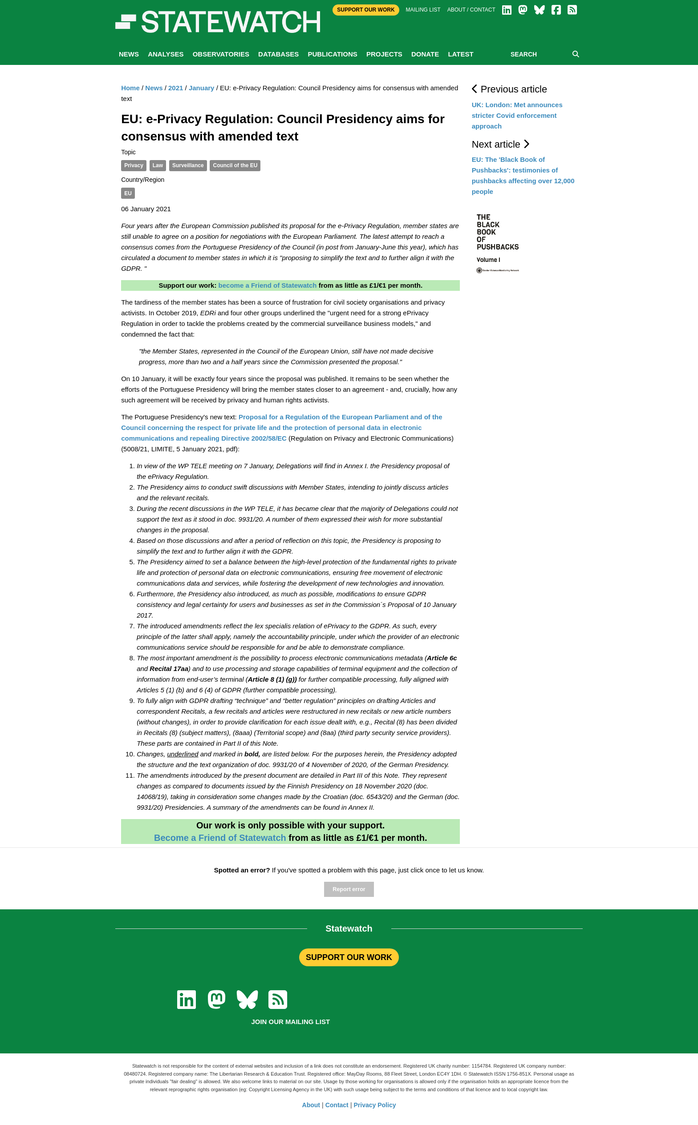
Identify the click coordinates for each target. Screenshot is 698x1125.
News (129, 54)
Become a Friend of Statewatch (220, 838)
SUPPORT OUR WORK (349, 957)
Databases (278, 54)
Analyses (165, 54)
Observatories (221, 54)
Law (158, 165)
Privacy (133, 165)
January (202, 88)
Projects (384, 54)
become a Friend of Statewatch (268, 285)
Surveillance (188, 165)
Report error (349, 889)
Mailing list (423, 10)
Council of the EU (235, 165)
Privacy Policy (375, 1105)
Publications (332, 54)
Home (130, 88)
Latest (460, 54)
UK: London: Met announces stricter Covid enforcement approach (517, 115)
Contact (337, 1105)
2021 (175, 88)
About (311, 1105)
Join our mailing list (290, 1021)
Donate (425, 54)
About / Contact (471, 10)
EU (128, 193)
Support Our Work (365, 10)
